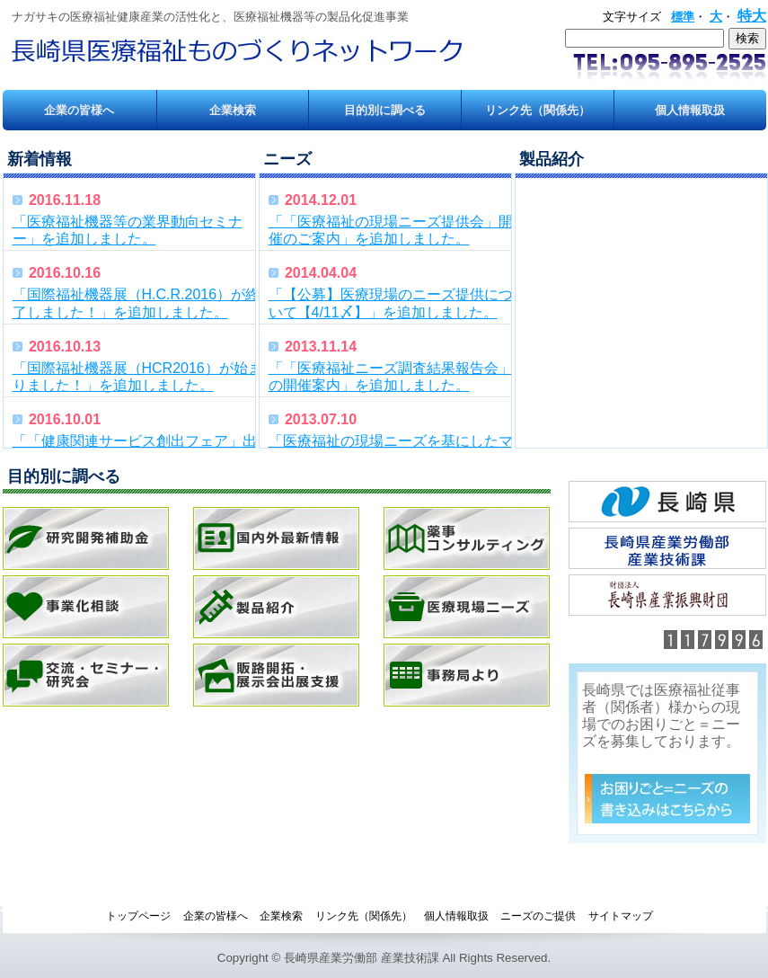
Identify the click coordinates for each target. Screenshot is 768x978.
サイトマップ (620, 916)
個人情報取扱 (690, 110)
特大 (751, 15)
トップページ (138, 916)
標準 (682, 16)
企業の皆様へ (79, 110)
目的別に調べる (385, 110)
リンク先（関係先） (537, 110)
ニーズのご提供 (538, 916)
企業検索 (232, 110)
